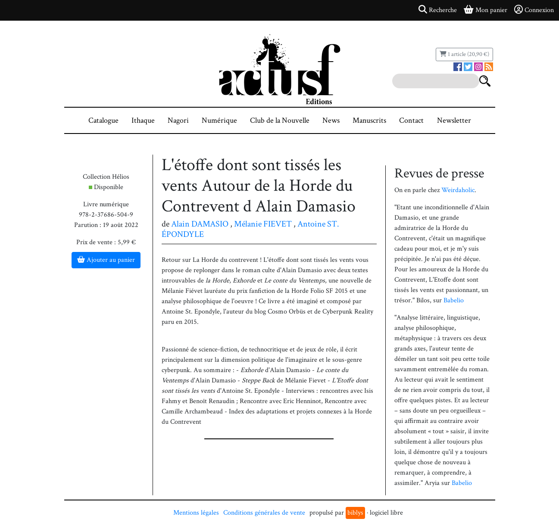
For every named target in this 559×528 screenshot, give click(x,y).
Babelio (453, 300)
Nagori (178, 120)
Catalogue (103, 120)
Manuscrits (369, 120)
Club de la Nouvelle (279, 120)
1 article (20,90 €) (464, 54)
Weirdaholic (458, 190)
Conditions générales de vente (264, 512)
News (331, 120)
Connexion (534, 10)
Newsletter (454, 120)
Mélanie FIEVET (263, 224)
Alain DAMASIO (199, 224)
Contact (411, 120)
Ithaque (143, 120)
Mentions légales (196, 512)
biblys (355, 512)
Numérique (219, 120)
